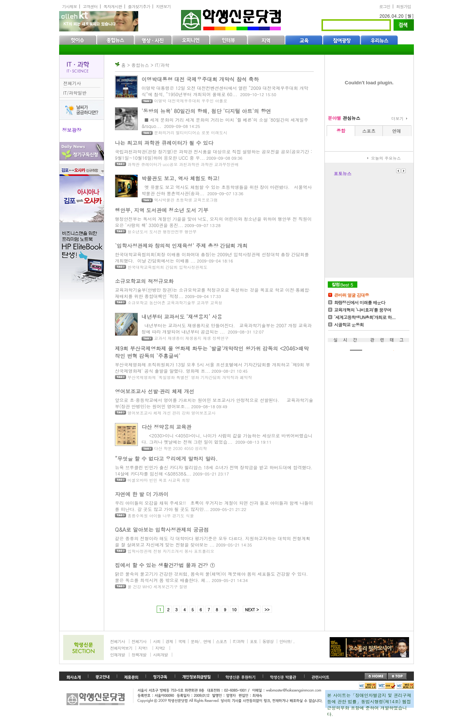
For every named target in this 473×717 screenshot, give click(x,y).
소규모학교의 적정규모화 (144, 281)
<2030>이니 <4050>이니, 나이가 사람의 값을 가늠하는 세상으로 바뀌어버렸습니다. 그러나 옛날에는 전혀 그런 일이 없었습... (227, 438)
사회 (156, 641)
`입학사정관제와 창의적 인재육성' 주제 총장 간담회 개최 (181, 245)
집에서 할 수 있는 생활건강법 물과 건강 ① (165, 565)
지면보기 (163, 6)
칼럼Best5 (342, 284)
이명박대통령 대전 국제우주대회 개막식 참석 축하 (200, 79)
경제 (169, 641)
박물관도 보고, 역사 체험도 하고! (181, 178)
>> (267, 609)
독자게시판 (112, 6)
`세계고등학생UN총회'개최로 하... (364, 317)
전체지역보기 (121, 648)
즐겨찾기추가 (139, 6)
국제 (182, 641)
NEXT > (252, 609)
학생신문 (232, 18)
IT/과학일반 (74, 92)
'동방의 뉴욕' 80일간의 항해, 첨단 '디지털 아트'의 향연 (206, 111)
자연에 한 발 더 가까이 (142, 494)
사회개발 (160, 654)
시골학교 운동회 (349, 324)
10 (234, 609)
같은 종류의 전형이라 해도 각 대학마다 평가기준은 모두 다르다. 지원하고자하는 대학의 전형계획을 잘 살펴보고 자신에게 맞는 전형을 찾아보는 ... (212, 541)
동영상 (267, 641)
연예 (207, 641)
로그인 (384, 6)
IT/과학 (238, 641)
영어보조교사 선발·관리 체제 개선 (154, 391)
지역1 (142, 648)
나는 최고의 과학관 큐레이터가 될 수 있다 (164, 142)
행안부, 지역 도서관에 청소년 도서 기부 (161, 210)
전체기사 (72, 83)
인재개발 (117, 654)
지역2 (159, 648)
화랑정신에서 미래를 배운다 (359, 302)
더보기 (397, 118)
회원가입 (403, 6)
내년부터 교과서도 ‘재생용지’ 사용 (182, 316)
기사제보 (69, 6)
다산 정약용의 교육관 (166, 426)
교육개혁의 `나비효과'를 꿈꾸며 (362, 310)
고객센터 (90, 6)
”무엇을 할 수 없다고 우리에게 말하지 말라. (166, 458)
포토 (253, 641)
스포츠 (221, 641)
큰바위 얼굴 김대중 (351, 295)
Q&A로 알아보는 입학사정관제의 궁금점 (162, 529)
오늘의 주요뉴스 (386, 158)
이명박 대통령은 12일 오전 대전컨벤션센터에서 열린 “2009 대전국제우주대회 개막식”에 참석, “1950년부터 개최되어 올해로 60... (225, 91)
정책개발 (139, 654)
